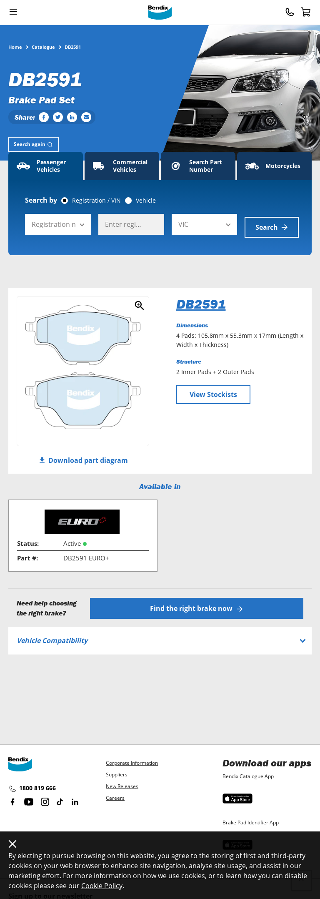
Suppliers (117, 774)
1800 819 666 (32, 788)
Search (271, 224)
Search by (41, 200)
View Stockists (213, 391)
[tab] (33, 144)
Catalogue (43, 47)
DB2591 (201, 301)
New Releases (122, 786)
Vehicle (146, 200)
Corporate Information (132, 762)
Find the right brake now (197, 604)
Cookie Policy (101, 885)
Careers (115, 797)
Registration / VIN (96, 200)
